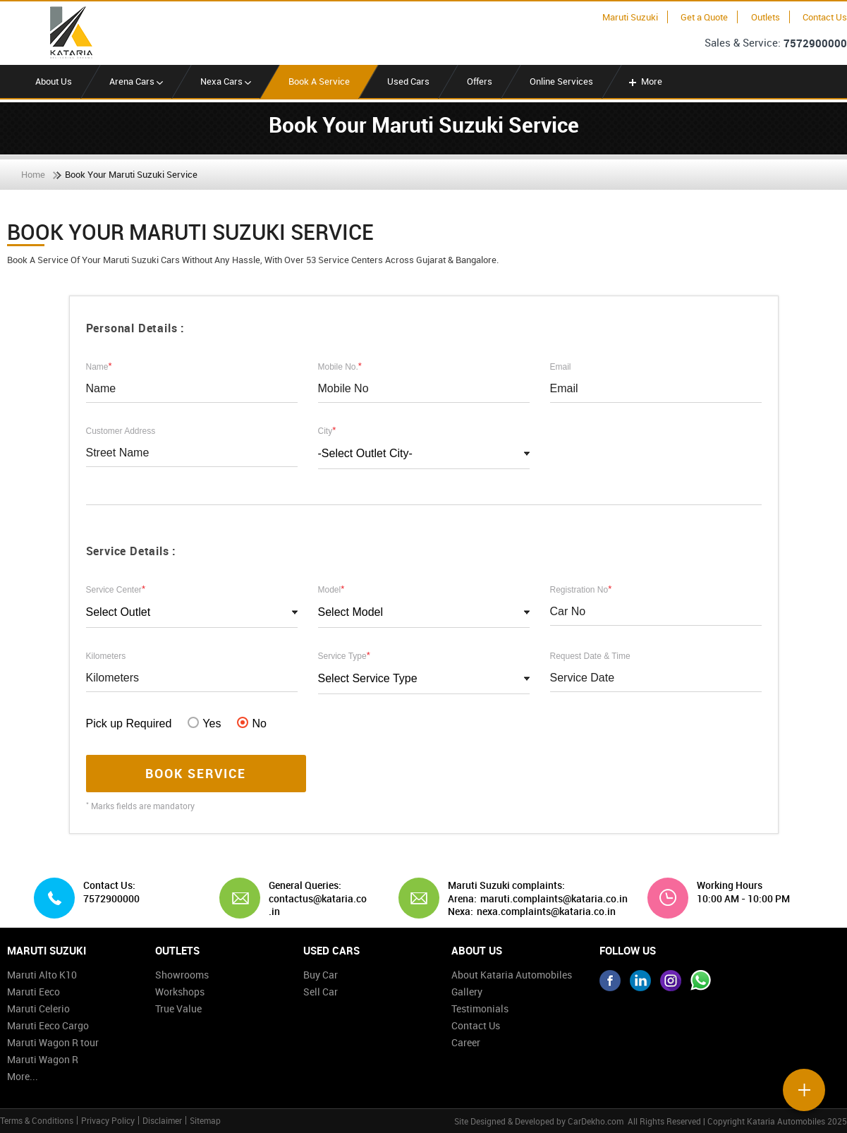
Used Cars (408, 81)
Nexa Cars (225, 81)
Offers (479, 81)
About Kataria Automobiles (511, 974)
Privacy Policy (108, 1120)
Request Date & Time (590, 656)
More (644, 81)
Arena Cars (136, 81)
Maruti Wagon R (42, 1059)
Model (331, 589)
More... (22, 1076)
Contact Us (825, 17)
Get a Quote (704, 17)
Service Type (344, 655)
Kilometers (106, 656)
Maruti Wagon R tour (53, 1042)
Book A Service (319, 81)
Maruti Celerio (38, 1008)
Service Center (115, 589)
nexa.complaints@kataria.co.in (546, 911)
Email (560, 367)
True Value (178, 1008)
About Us (53, 81)
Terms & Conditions (36, 1120)
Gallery (466, 991)
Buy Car (320, 974)
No (251, 723)
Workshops (180, 991)
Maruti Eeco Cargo (48, 1025)
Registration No (581, 589)
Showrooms (182, 974)
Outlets (765, 17)
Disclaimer (162, 1120)
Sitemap (205, 1120)
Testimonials (479, 1008)
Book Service (195, 773)
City (327, 430)
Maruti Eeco (33, 991)
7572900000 (815, 43)
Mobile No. (340, 366)
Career (465, 1042)
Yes (204, 723)
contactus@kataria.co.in (318, 905)
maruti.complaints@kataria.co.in (554, 898)
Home (33, 174)
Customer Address (121, 431)
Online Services (561, 81)
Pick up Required (129, 723)
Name (99, 366)
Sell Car (320, 991)
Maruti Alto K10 (42, 974)
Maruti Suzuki (630, 17)
